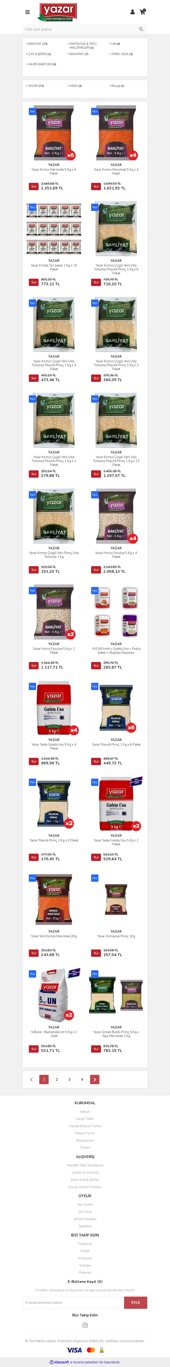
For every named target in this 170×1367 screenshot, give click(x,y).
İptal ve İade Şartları (85, 1180)
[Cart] (142, 12)
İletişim (85, 1112)
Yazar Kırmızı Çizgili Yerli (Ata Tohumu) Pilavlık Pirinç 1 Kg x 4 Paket (54, 365)
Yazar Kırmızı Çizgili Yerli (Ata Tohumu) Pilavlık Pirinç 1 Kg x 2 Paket (54, 461)
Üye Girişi (85, 1212)
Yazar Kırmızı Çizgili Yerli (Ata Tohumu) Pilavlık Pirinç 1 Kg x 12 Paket (116, 461)
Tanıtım (85, 1148)
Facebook (85, 1244)
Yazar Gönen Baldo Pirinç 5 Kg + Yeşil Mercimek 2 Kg (116, 1034)
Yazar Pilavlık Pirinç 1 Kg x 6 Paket (116, 744)
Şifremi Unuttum (85, 1219)
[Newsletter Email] (73, 1303)
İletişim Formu (85, 1133)
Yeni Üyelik (85, 1204)
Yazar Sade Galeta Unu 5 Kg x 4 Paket (54, 746)
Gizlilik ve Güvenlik (85, 1172)
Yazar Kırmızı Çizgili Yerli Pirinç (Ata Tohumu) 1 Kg (54, 555)
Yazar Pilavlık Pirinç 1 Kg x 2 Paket (54, 840)
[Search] (85, 29)
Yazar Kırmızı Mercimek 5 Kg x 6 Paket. (54, 171)
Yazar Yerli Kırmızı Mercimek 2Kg (54, 936)
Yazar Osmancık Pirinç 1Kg (116, 936)
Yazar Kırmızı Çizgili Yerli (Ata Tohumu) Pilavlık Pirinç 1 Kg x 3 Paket (116, 365)
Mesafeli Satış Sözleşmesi (85, 1165)
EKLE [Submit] (135, 1302)
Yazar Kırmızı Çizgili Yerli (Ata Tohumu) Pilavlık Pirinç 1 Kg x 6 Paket (116, 269)
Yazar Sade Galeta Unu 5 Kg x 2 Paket (116, 842)
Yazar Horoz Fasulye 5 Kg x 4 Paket (116, 555)
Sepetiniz (85, 1226)
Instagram (85, 1258)
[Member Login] (132, 12)
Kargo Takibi (85, 1119)
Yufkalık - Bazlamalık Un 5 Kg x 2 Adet (54, 1034)
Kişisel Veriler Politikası (85, 1187)
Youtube (85, 1265)
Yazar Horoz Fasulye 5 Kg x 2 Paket (54, 651)
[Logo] (57, 12)
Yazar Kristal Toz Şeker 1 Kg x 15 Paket (54, 267)
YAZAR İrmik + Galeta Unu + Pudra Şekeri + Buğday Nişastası (116, 651)
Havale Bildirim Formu (85, 1126)
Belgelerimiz (85, 1140)
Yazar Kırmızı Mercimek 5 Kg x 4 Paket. (116, 171)
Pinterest (85, 1272)
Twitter (85, 1251)
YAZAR (53, 165)
